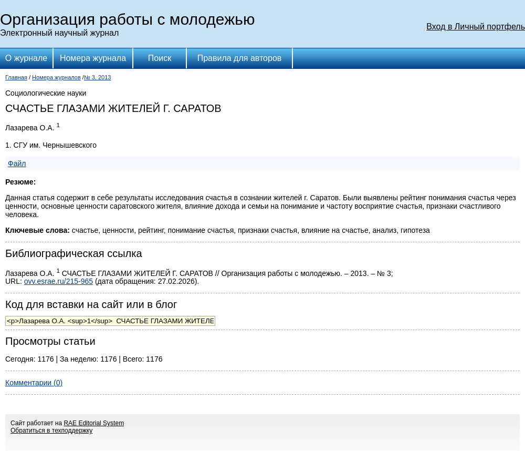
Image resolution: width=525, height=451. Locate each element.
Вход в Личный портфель (475, 26)
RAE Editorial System (94, 423)
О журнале (26, 58)
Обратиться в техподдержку (51, 430)
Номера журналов (56, 77)
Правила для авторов (239, 58)
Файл (17, 163)
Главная (16, 77)
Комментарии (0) (33, 382)
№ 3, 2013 (97, 77)
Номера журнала (93, 58)
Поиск (159, 58)
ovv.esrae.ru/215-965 (58, 281)
